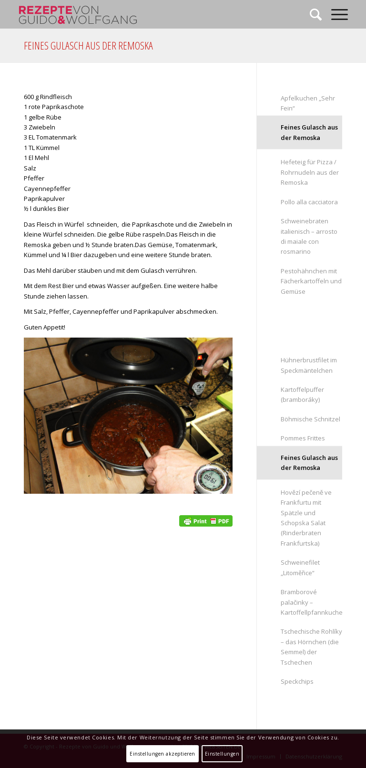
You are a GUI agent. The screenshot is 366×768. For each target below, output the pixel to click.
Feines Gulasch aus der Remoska (88, 45)
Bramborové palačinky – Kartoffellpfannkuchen (311, 602)
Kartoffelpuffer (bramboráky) (302, 394)
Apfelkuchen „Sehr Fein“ (308, 103)
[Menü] (335, 14)
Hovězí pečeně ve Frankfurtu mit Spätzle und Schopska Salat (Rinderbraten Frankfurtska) (306, 518)
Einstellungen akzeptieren (162, 753)
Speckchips (297, 681)
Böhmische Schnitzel (310, 419)
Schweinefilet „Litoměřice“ (300, 567)
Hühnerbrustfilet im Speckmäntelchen (309, 365)
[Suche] (311, 14)
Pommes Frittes (303, 438)
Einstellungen (222, 753)
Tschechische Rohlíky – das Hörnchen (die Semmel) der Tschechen (311, 646)
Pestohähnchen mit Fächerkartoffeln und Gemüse (311, 281)
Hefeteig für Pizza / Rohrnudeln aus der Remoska (310, 172)
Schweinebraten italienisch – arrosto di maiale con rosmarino (309, 236)
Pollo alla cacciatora (309, 202)
